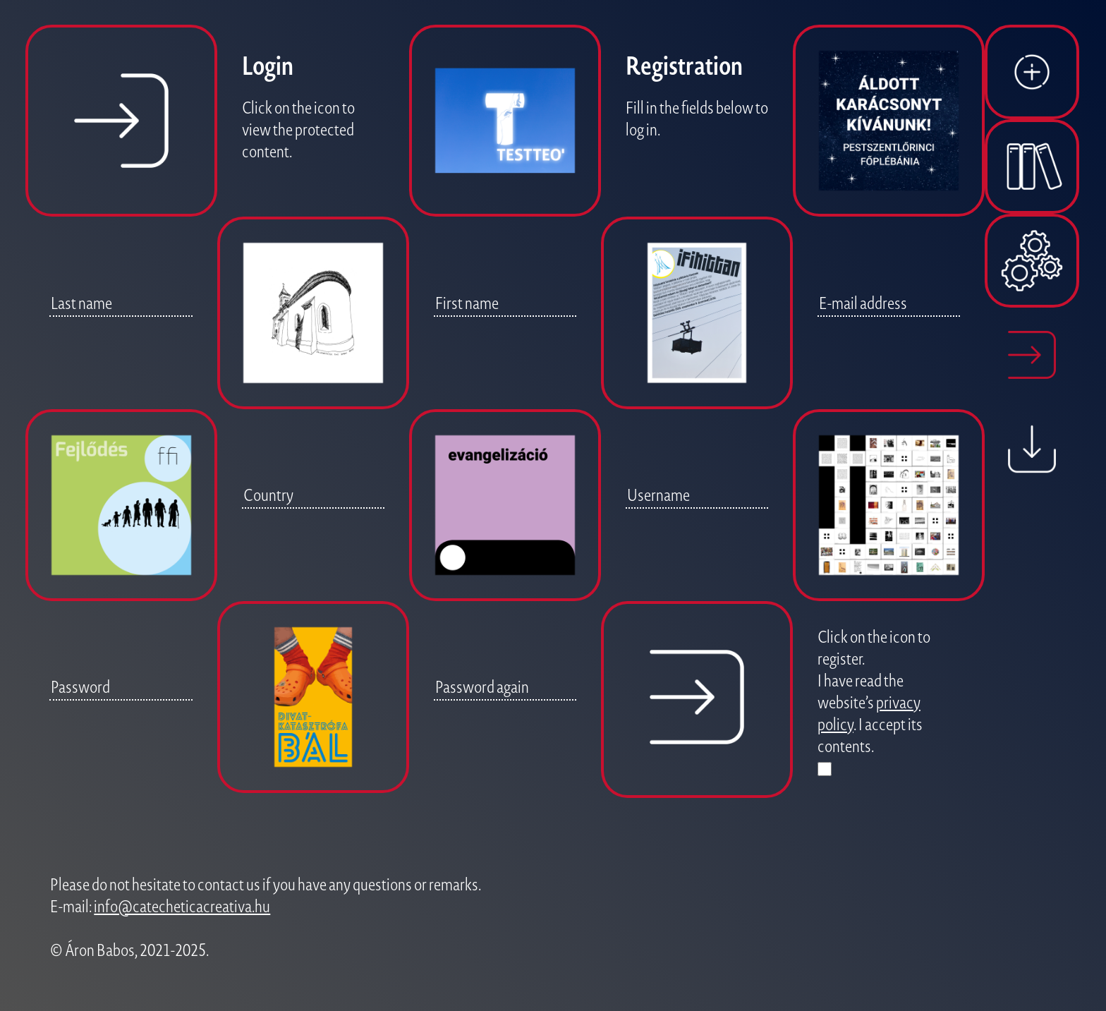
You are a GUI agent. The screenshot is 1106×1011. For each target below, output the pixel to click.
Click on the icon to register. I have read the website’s (874, 669)
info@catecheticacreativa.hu (182, 906)
